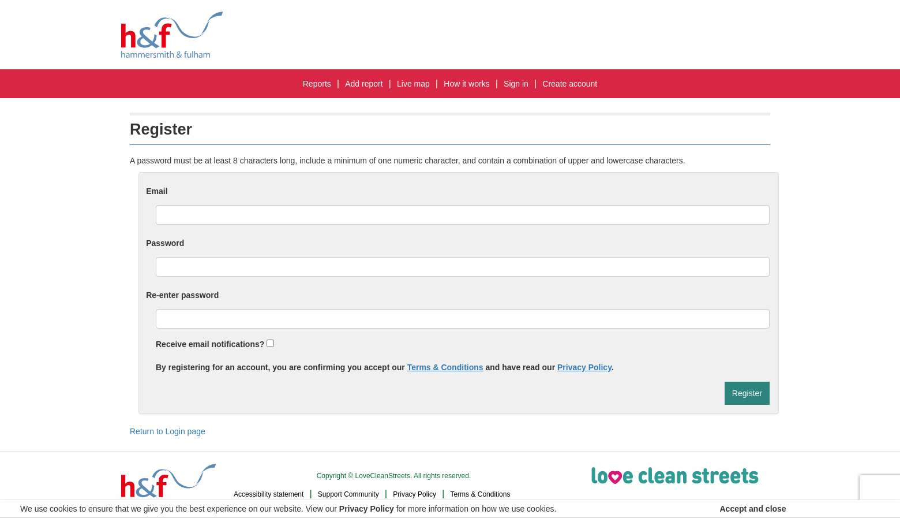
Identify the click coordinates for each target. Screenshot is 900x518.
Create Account (569, 83)
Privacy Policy (584, 367)
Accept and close (753, 508)
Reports (317, 83)
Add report (363, 83)
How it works (466, 83)
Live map (413, 83)
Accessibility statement (268, 494)
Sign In (516, 83)
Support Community (348, 494)
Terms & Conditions (445, 367)
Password (165, 243)
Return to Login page (167, 431)
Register (747, 393)
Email (156, 191)
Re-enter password (182, 295)
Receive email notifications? (215, 344)
